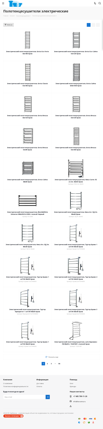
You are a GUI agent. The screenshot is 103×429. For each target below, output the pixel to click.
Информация (42, 379)
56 (59, 364)
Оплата (39, 386)
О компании (7, 383)
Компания (7, 379)
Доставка (40, 383)
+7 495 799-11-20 (80, 396)
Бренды (73, 386)
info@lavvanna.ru (79, 401)
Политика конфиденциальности (15, 386)
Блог (71, 383)
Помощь (73, 379)
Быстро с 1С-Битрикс (12, 416)
